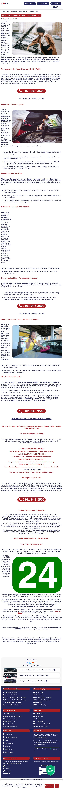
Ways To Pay (8, 752)
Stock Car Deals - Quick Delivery (14, 697)
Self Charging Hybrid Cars (12, 716)
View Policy (49, 786)
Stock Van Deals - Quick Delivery (14, 700)
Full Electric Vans (40, 714)
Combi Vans (38, 721)
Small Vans (38, 716)
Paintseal (6, 746)
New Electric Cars (9, 714)
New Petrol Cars (9, 724)
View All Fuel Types (10, 726)
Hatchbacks (38, 695)
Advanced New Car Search (12, 702)
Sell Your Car (8, 749)
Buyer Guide (8, 734)
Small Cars (38, 692)
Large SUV (37, 702)
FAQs (5, 740)
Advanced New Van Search (12, 705)
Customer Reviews (10, 737)
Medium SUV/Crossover (42, 700)
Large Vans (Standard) (41, 724)
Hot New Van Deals (10, 695)
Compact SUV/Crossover (42, 697)
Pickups (37, 719)
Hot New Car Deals (10, 692)
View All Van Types (40, 726)
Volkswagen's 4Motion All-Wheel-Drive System (33, 681)
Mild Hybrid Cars (9, 721)
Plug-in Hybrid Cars (10, 719)
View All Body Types (40, 705)
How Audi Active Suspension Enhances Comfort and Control (37, 670)
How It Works (8, 743)
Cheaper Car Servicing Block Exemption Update (33, 675)
